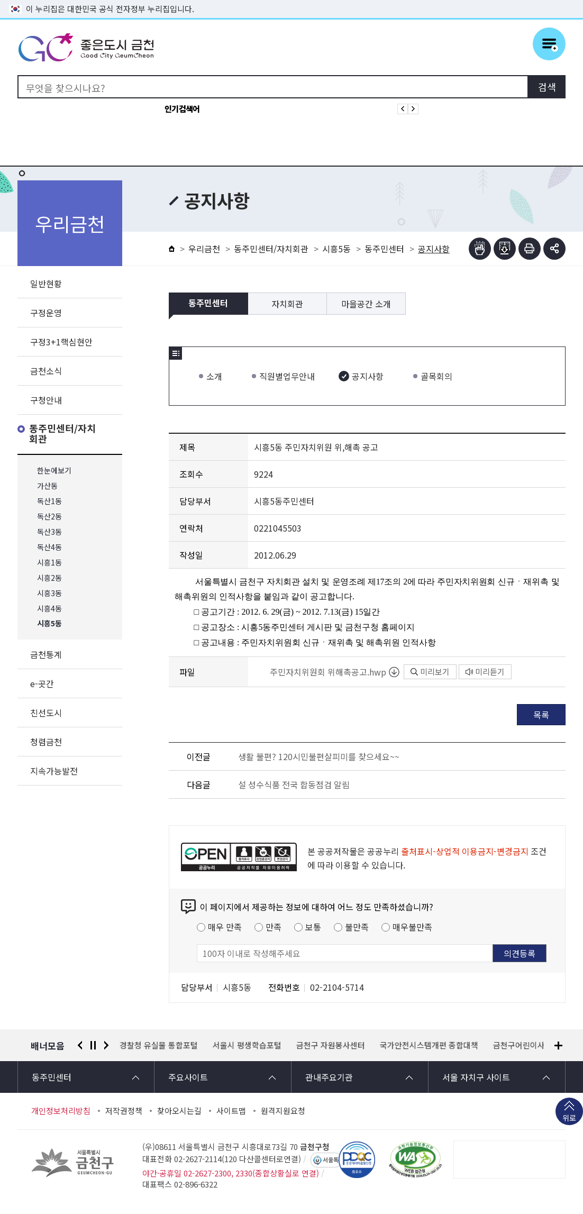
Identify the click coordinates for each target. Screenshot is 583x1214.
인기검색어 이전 (402, 109)
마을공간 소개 (366, 303)
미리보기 (430, 671)
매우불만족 (412, 926)
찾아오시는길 (179, 1111)
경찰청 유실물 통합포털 (159, 1045)
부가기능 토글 (554, 249)
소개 (214, 376)
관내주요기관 (329, 1077)
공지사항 (368, 376)
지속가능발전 (54, 770)
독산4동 (49, 547)
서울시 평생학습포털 (247, 1045)
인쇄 (529, 249)
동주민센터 (384, 248)
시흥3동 (49, 593)
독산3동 (49, 531)
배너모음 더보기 (558, 1045)
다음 (106, 1045)
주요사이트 (188, 1077)
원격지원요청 (283, 1111)
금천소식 (46, 370)
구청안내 (46, 400)
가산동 (47, 485)
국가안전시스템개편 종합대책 (429, 1045)
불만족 (357, 926)
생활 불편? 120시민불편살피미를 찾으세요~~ (318, 756)
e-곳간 (42, 683)
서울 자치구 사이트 (476, 1077)
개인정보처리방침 (60, 1111)
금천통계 (46, 654)
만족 (273, 926)
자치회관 (287, 303)
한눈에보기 (54, 470)
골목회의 (436, 376)
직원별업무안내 (287, 376)
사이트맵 (231, 1111)
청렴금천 (46, 741)
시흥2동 (49, 577)
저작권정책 (123, 1111)
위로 (569, 1118)
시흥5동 (49, 623)
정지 (93, 1045)
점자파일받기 (505, 249)
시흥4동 (49, 608)
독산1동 (49, 501)
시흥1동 (49, 562)
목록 (541, 714)
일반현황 (46, 283)
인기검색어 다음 (413, 109)
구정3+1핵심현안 (61, 341)
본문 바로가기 (291, 0)
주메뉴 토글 (549, 44)
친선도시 (46, 712)
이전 (80, 1045)
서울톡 (331, 1160)
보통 (313, 926)
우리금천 (204, 248)
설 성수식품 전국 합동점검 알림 (294, 784)
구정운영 (46, 312)
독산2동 (49, 516)
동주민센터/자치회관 (62, 434)
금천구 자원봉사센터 (330, 1045)
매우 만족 (225, 926)
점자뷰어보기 (480, 249)
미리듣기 (485, 671)
